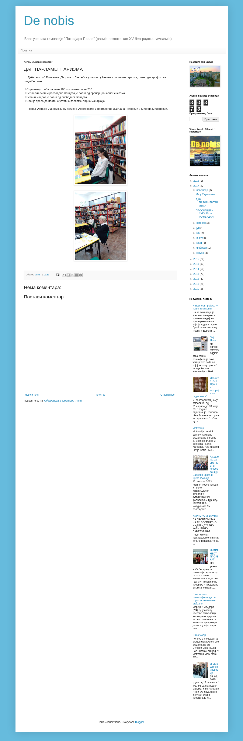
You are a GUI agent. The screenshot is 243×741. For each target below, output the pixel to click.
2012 (196, 278)
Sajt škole (213, 339)
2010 (196, 288)
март (199, 242)
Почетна (26, 50)
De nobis (49, 20)
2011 (196, 283)
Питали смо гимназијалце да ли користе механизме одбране (204, 599)
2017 (196, 185)
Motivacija (198, 428)
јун (198, 228)
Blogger (139, 722)
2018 (196, 180)
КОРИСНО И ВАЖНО (205, 515)
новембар (202, 190)
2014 (196, 269)
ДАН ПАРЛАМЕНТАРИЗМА (207, 202)
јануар (200, 252)
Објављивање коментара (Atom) (63, 400)
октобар (201, 222)
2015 (196, 263)
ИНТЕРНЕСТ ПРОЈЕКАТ (214, 555)
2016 (196, 259)
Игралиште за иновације (214, 668)
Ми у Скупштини (205, 194)
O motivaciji (199, 635)
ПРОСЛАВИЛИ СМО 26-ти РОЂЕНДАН (205, 213)
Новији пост (32, 394)
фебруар (201, 247)
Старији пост (168, 394)
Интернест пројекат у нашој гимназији (205, 307)
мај (198, 232)
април (200, 237)
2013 (196, 273)
